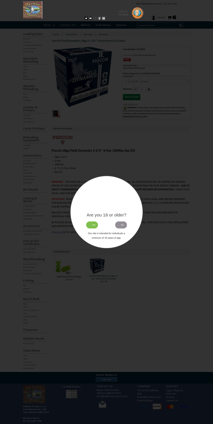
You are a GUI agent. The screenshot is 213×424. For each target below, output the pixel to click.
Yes (93, 225)
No (122, 225)
